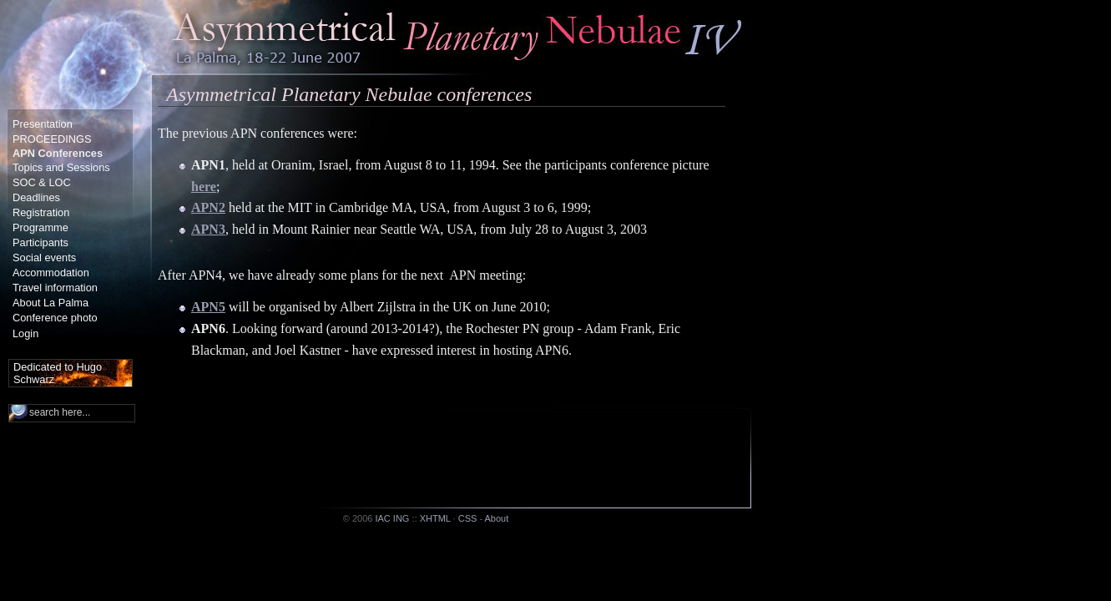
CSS (467, 518)
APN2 (208, 207)
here (203, 186)
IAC (382, 518)
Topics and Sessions (61, 167)
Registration (41, 212)
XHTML (435, 518)
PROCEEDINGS (52, 139)
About (497, 518)
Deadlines (36, 197)
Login (25, 333)
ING (401, 518)
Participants (40, 242)
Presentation (43, 124)
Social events (44, 257)
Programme (40, 227)
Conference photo (55, 317)
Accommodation (51, 272)
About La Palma (50, 302)
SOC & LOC (42, 182)
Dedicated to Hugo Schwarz (57, 373)
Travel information (55, 287)
